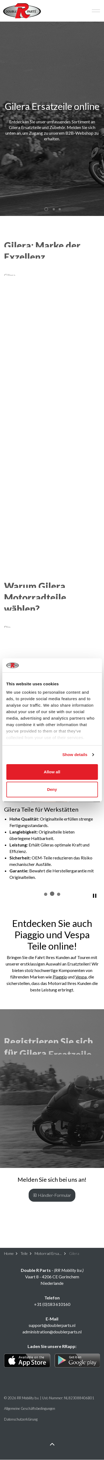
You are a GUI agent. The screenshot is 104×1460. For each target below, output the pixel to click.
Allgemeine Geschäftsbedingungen (29, 1408)
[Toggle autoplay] (94, 895)
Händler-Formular (52, 1195)
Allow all (52, 772)
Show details (75, 754)
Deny (52, 789)
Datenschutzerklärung (21, 1419)
